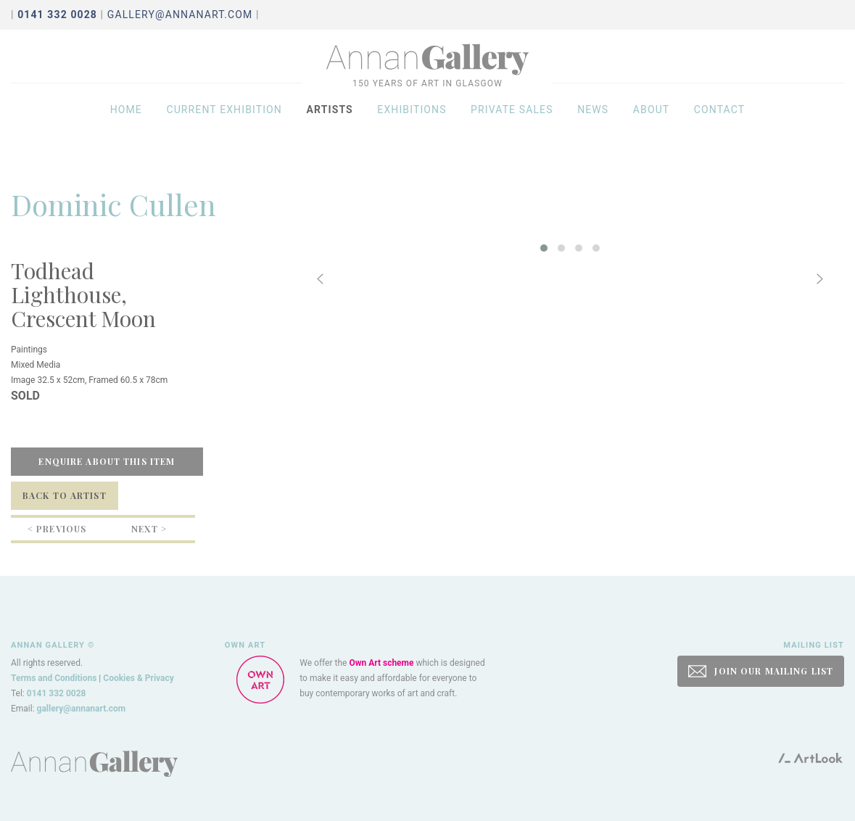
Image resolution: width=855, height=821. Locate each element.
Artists (329, 125)
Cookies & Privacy (138, 678)
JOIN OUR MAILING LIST (760, 671)
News (592, 125)
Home (126, 125)
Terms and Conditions (53, 678)
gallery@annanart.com (180, 14)
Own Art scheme (381, 663)
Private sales (512, 125)
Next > (149, 529)
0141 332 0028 (56, 693)
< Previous (57, 529)
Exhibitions (411, 125)
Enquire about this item (106, 461)
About (651, 125)
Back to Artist (64, 495)
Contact (719, 125)
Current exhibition (224, 125)
